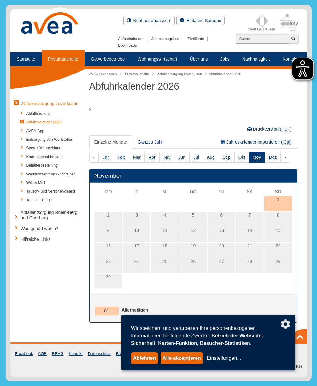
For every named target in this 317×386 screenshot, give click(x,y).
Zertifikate (195, 39)
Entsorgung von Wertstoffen (49, 139)
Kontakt (76, 353)
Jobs (225, 59)
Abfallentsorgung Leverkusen (50, 103)
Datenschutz (99, 353)
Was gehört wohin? (39, 228)
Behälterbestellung (42, 165)
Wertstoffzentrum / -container (50, 174)
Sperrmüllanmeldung (44, 148)
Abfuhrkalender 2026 (44, 122)
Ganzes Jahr (150, 142)
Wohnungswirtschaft (157, 59)
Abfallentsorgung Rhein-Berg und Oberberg (49, 215)
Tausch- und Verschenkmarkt (50, 191)
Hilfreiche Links (36, 239)
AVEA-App (35, 131)
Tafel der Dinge (39, 200)
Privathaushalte (63, 59)
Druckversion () (269, 129)
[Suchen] (262, 39)
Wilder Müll (35, 183)
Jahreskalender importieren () (256, 142)
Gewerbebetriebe (108, 59)
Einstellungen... (224, 358)
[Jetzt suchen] (293, 39)
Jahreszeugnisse (165, 39)
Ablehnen (144, 358)
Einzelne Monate (110, 142)
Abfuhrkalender (131, 39)
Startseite (26, 59)
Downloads (127, 45)
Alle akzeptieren (181, 358)
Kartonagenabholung (44, 157)
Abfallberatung (38, 113)
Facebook (24, 353)
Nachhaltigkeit (256, 59)
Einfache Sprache (200, 20)
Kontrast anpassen (149, 20)
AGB (42, 353)
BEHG (58, 353)
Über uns (199, 59)
